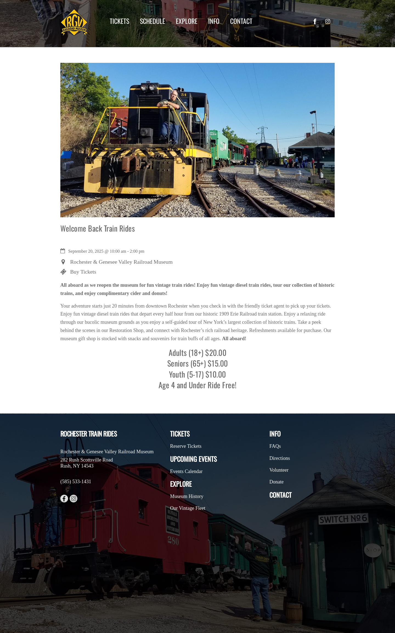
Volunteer (279, 470)
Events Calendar (186, 471)
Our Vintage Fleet (187, 508)
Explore (187, 21)
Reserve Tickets (186, 446)
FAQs (275, 446)
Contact (241, 21)
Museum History (187, 496)
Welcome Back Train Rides (97, 228)
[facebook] (314, 20)
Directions (279, 458)
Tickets (119, 21)
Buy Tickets (83, 272)
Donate (276, 482)
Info (213, 21)
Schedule (152, 21)
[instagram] (328, 20)
